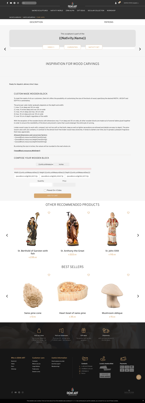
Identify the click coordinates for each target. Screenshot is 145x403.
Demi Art (13, 361)
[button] (7, 235)
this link (74, 401)
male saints (41, 17)
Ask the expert (56, 364)
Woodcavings (55, 366)
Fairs (12, 366)
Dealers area (36, 371)
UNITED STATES (130, 3)
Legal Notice (36, 366)
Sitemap (13, 369)
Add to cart (52, 195)
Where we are (36, 364)
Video (13, 364)
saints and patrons (29, 17)
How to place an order (58, 361)
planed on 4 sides (54, 190)
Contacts (35, 361)
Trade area (35, 369)
